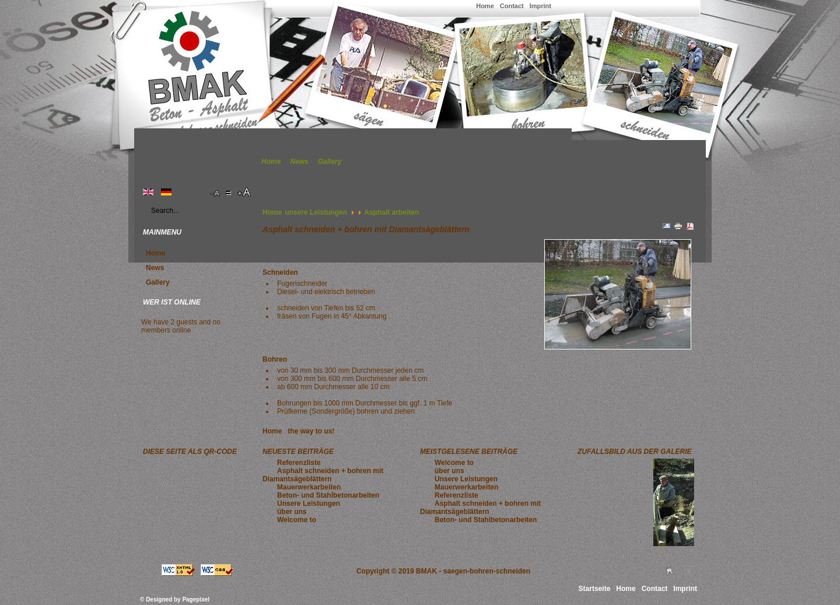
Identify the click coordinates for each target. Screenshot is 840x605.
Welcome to (296, 520)
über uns (292, 512)
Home (485, 5)
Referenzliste (299, 463)
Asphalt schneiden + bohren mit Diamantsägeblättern (322, 475)
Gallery (330, 162)
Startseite (595, 589)
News (299, 162)
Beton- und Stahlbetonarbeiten (328, 495)
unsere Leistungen (316, 212)
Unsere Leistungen (308, 503)
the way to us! (311, 431)
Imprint (540, 5)
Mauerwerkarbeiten (309, 487)
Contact (512, 5)
